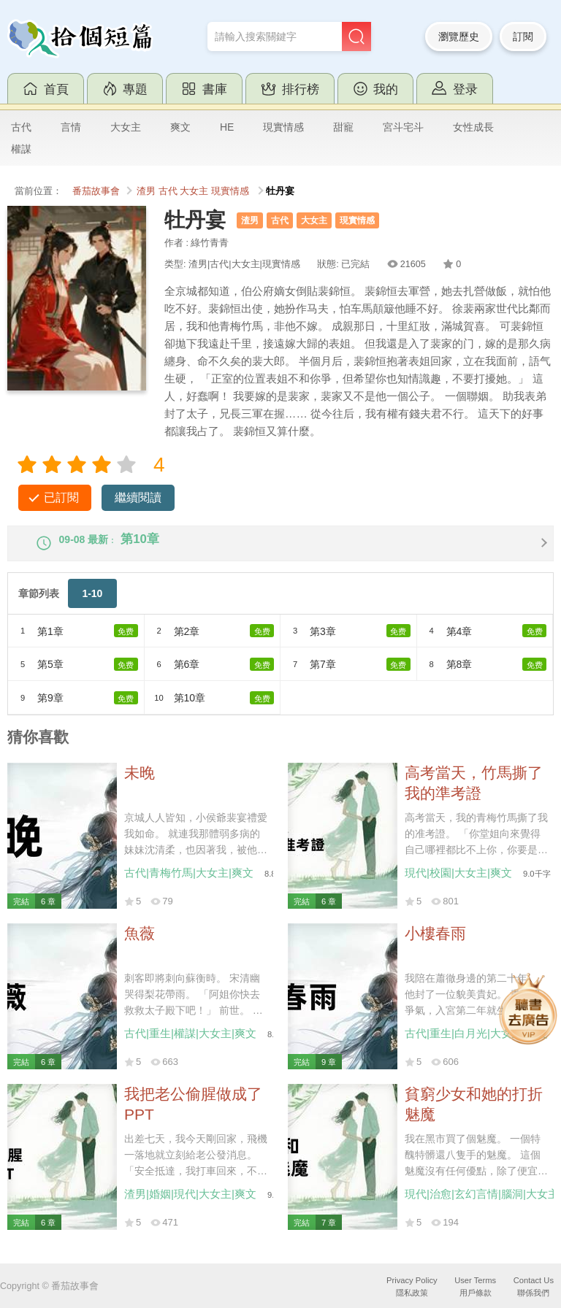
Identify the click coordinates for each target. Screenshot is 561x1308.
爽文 (180, 127)
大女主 (125, 127)
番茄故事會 (96, 191)
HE (227, 127)
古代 (21, 127)
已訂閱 (61, 497)
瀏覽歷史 (458, 36)
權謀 (21, 149)
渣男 (146, 191)
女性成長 (473, 127)
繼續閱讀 (138, 497)
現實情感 (283, 127)
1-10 (92, 606)
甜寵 (343, 127)
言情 (71, 127)
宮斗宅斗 (403, 127)
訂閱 (523, 36)
